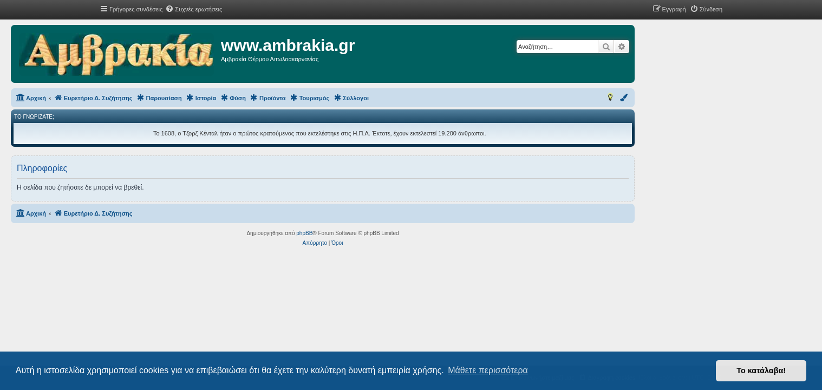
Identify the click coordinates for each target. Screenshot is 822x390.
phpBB (392, 233)
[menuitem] (193, 9)
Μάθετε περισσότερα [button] (488, 370)
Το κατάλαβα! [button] (761, 370)
